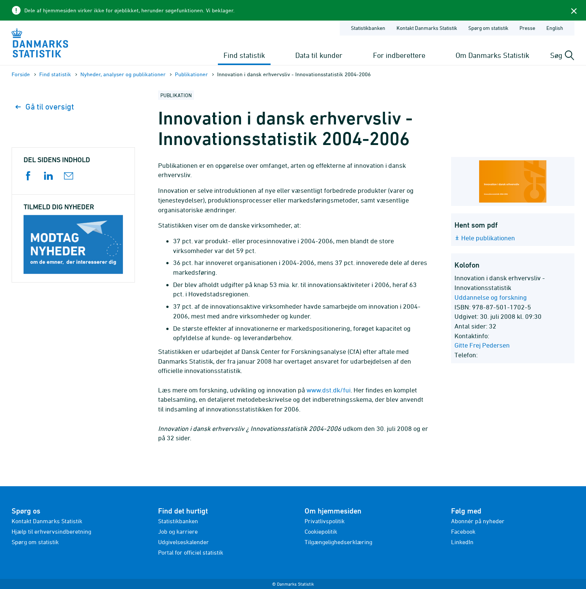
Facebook (463, 531)
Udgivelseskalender (183, 542)
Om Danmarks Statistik (492, 55)
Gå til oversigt (44, 106)
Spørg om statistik (35, 542)
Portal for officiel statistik (190, 552)
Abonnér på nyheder (478, 521)
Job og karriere (178, 531)
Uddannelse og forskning (490, 297)
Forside (21, 74)
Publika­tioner (191, 74)
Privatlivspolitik (325, 521)
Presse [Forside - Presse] (527, 28)
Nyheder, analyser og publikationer (123, 74)
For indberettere (399, 55)
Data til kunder (318, 55)
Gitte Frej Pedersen (482, 345)
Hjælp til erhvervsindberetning (51, 531)
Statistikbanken (368, 28)
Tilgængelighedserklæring (338, 542)
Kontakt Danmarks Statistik (47, 521)
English (554, 28)
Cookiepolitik (321, 531)
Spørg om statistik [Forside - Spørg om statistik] (488, 28)
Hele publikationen (488, 238)
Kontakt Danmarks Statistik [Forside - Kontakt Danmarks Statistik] (427, 28)
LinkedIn (462, 542)
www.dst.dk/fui (328, 390)
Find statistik (244, 55)
